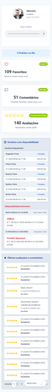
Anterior (8, 384)
